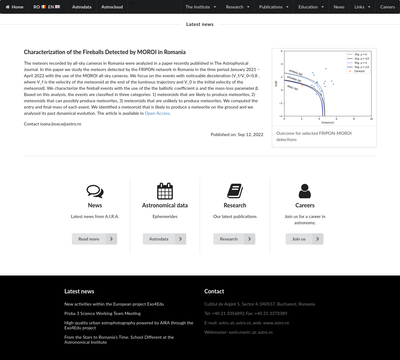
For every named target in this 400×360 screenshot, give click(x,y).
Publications (274, 6)
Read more (97, 239)
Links (362, 6)
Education (310, 6)
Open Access (157, 113)
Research (237, 6)
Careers (387, 6)
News (339, 6)
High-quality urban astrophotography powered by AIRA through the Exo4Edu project (128, 325)
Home (18, 6)
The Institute (201, 6)
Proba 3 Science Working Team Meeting (102, 313)
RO (39, 6)
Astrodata (81, 6)
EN (54, 6)
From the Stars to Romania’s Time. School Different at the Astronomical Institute (119, 339)
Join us (307, 239)
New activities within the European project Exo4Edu (114, 304)
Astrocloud (112, 6)
